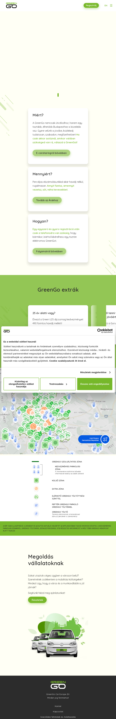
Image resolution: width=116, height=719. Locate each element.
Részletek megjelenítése (93, 372)
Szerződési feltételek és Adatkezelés (58, 717)
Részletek (37, 599)
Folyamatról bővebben (49, 251)
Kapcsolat (58, 711)
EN (106, 5)
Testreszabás (58, 384)
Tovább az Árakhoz (47, 200)
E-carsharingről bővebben (51, 152)
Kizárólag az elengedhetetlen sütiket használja (21, 384)
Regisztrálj (91, 5)
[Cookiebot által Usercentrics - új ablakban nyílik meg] (99, 331)
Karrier (58, 706)
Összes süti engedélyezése (94, 384)
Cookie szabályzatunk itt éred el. (67, 361)
